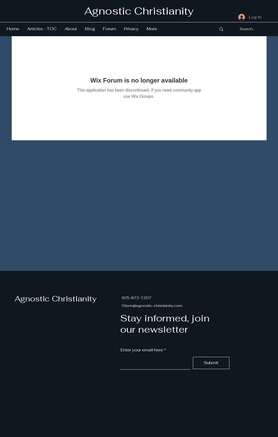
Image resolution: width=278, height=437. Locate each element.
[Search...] (247, 29)
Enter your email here (141, 350)
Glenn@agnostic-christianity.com (152, 305)
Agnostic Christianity (55, 299)
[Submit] (211, 363)
